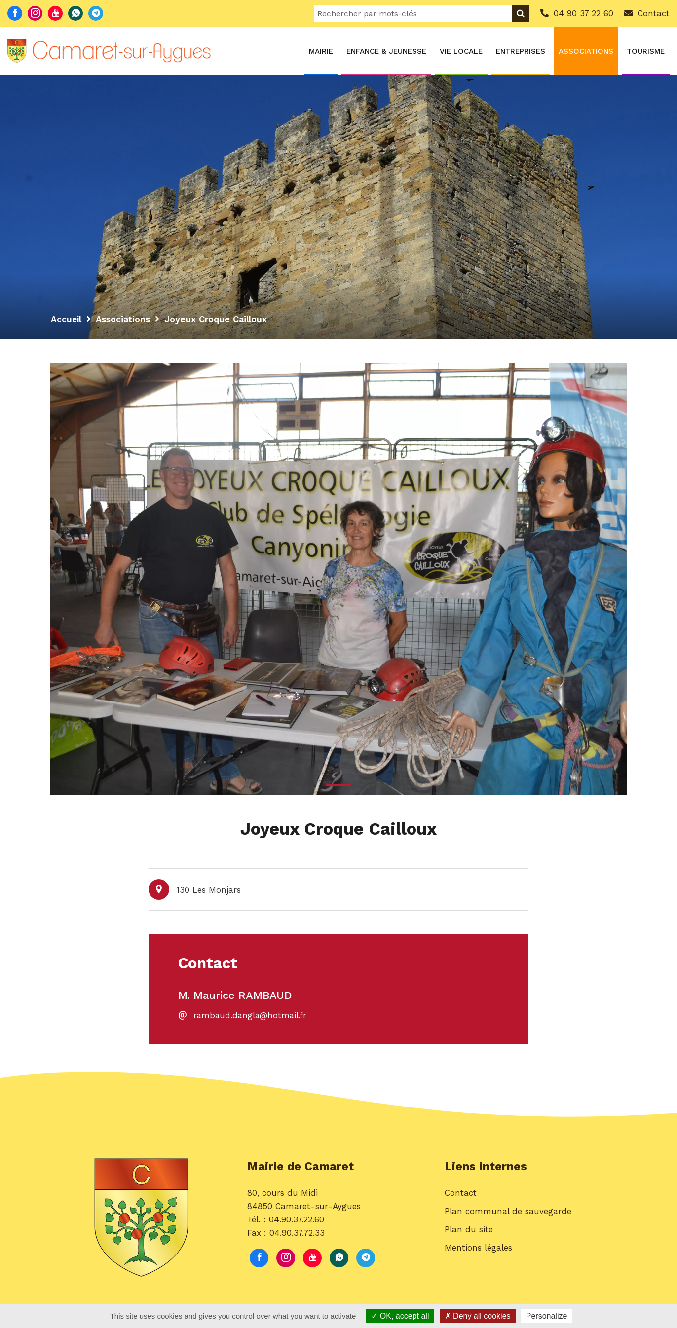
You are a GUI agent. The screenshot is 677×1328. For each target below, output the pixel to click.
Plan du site (469, 1232)
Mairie (321, 51)
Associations (586, 51)
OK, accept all (400, 1316)
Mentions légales (478, 1250)
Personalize (546, 1316)
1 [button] (338, 785)
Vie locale (461, 51)
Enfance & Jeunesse (386, 51)
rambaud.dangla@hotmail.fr (251, 1017)
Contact (461, 1195)
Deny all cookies (478, 1316)
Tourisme (646, 51)
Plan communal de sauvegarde (508, 1213)
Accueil (66, 319)
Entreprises (520, 51)
